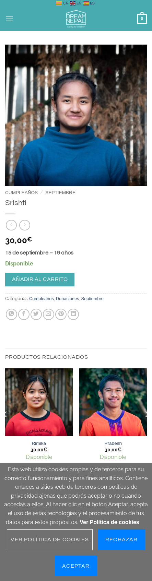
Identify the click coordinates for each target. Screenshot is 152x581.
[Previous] (5, 428)
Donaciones (67, 298)
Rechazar (121, 539)
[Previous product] (24, 225)
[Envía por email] (48, 314)
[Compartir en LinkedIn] (73, 314)
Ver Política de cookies (109, 522)
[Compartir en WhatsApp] (11, 314)
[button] (9, 18)
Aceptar (76, 566)
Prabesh (113, 443)
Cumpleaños (21, 192)
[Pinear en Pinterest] (61, 314)
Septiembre (60, 192)
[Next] (146, 428)
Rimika (39, 443)
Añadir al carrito (40, 279)
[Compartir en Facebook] (24, 314)
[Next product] (11, 225)
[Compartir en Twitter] (36, 314)
